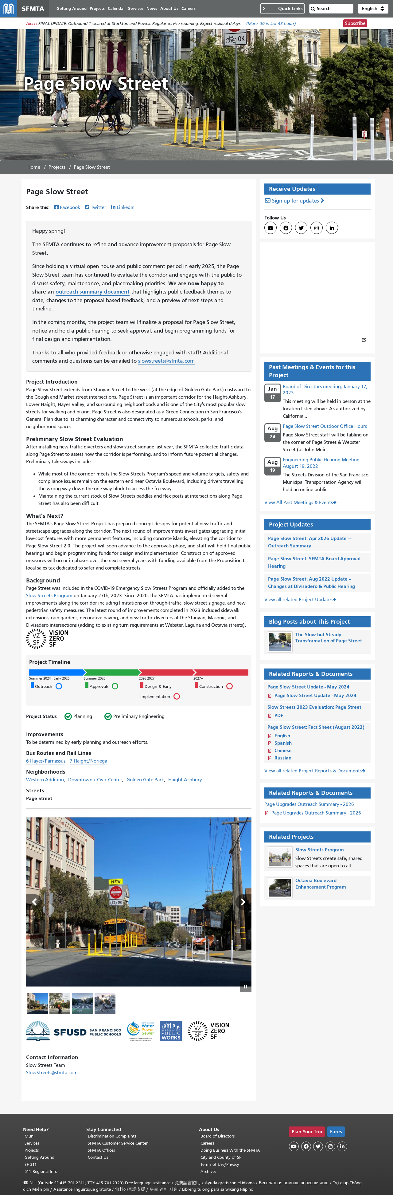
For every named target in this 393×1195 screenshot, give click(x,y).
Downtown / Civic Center (95, 780)
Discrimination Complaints (112, 1136)
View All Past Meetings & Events (298, 502)
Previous (34, 902)
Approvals (101, 685)
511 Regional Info (41, 1171)
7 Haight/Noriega (88, 761)
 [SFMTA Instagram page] (316, 228)
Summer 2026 (94, 678)
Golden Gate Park (145, 780)
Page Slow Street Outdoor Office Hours (325, 426)
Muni (29, 1136)
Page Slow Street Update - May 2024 (308, 687)
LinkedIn (125, 207)
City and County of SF (220, 1157)
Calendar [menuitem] (116, 8)
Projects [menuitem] (97, 8)
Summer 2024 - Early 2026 (49, 678)
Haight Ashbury (185, 780)
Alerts (31, 23)
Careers (207, 1143)
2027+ (198, 678)
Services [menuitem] (135, 8)
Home (33, 167)
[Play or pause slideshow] (245, 986)
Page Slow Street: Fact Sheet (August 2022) (315, 727)
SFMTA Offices (101, 1150)
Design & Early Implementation (160, 691)
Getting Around (39, 1157)
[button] (373, 9)
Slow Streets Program (49, 595)
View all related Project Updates (298, 599)
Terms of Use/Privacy (219, 1164)
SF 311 (31, 1164)
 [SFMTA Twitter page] (301, 228)
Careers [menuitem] (188, 8)
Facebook (70, 207)
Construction (213, 685)
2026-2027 (146, 678)
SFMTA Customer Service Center (118, 1143)
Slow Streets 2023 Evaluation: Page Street (314, 707)
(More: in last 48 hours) (271, 23)
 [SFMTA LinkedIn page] (332, 228)
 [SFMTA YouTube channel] (270, 228)
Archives (208, 1171)
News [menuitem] (151, 8)
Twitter (98, 207)
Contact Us (98, 1157)
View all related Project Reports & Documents (313, 771)
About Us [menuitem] (169, 8)
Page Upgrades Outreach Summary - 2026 (309, 804)
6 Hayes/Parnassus (45, 761)
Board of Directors (217, 1136)
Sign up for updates (295, 201)
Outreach (46, 685)
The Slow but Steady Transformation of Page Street (328, 638)
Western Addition (45, 780)
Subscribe (355, 23)
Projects (57, 167)
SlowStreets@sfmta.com (52, 1072)
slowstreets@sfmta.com (166, 360)
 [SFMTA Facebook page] (285, 228)
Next (243, 902)
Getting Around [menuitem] (71, 8)
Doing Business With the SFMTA (230, 1150)
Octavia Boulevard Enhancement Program (320, 884)
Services (32, 1143)
